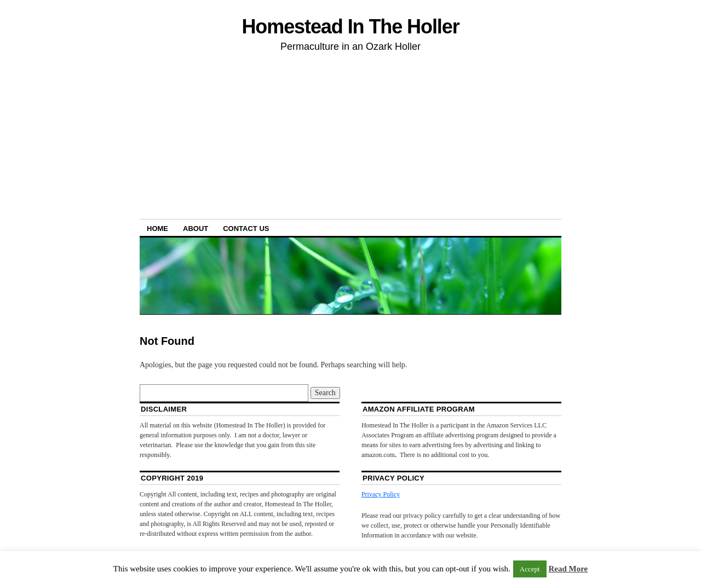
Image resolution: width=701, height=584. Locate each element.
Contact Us (246, 228)
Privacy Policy (380, 494)
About (195, 228)
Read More (568, 568)
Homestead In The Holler (350, 26)
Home (157, 228)
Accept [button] (530, 569)
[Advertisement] (350, 137)
